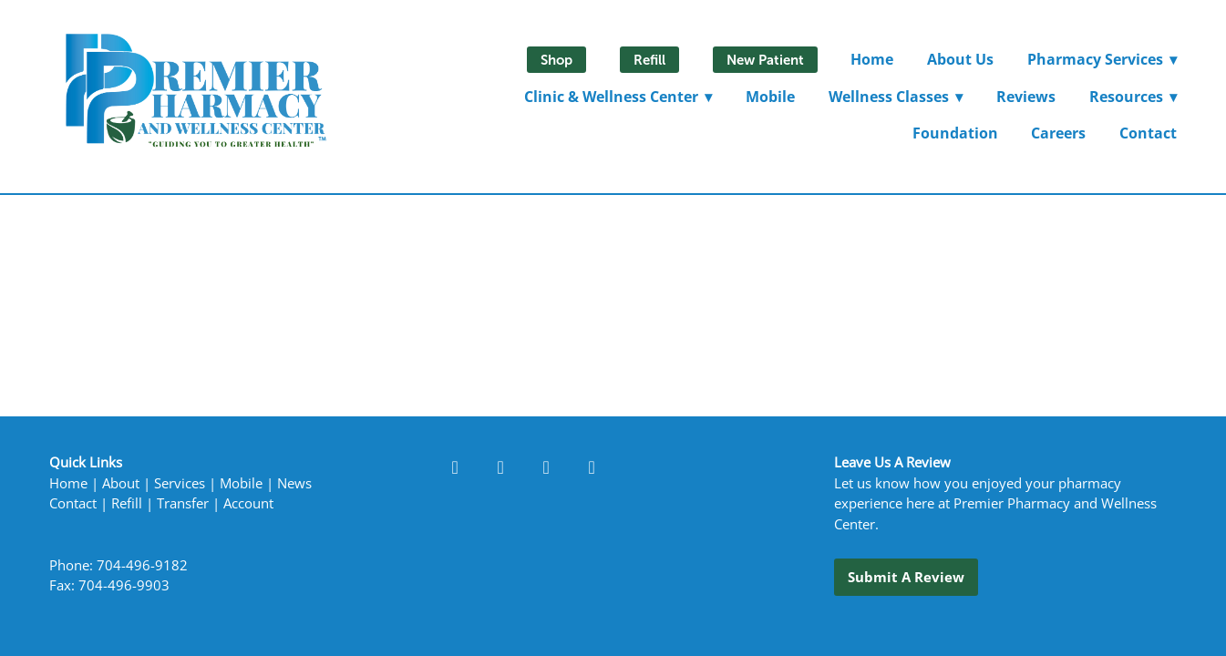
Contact (1148, 133)
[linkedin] (500, 466)
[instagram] (546, 466)
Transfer (183, 503)
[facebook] (455, 466)
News (294, 483)
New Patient (765, 59)
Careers (1058, 133)
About (120, 483)
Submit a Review (906, 577)
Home (871, 59)
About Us (960, 59)
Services (179, 483)
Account (248, 503)
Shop (556, 59)
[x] (591, 466)
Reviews (1026, 97)
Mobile (770, 97)
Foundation (955, 133)
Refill (649, 59)
